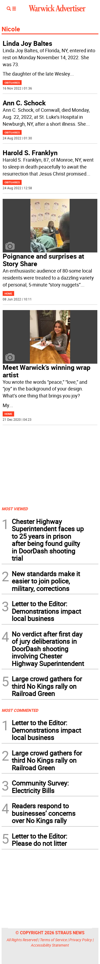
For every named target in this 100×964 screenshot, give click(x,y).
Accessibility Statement (50, 945)
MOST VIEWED (15, 508)
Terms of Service (53, 939)
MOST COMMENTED (20, 710)
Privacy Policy (80, 939)
